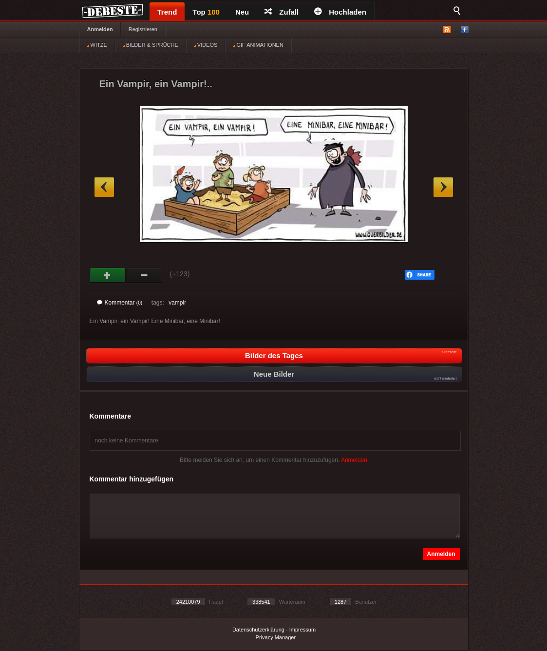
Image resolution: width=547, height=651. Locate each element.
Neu (242, 12)
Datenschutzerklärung (258, 629)
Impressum (302, 629)
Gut (108, 275)
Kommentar (120, 302)
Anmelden (100, 29)
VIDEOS (206, 45)
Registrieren (143, 29)
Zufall (281, 12)
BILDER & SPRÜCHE (150, 45)
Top (206, 12)
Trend (167, 12)
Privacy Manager (276, 637)
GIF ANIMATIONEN (258, 45)
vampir (177, 302)
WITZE (97, 45)
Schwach (144, 275)
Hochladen (340, 12)
